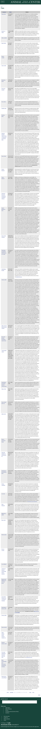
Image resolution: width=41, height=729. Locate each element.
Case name (4, 12)
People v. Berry (4, 14)
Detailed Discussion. (29, 657)
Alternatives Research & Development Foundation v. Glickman (4, 196)
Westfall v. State (4, 108)
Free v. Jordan (4, 101)
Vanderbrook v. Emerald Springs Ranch (4, 472)
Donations (7, 712)
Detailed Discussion (19, 276)
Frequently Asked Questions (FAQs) (12, 711)
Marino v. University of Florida (3, 440)
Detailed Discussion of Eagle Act (32, 501)
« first (8, 692)
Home (1, 6)
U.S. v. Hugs (3, 493)
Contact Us (6, 717)
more (39, 694)
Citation (10, 12)
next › (30, 692)
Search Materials (8, 708)
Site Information (7, 716)
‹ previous (11, 692)
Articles (6, 710)
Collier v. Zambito (4, 37)
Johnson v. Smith (4, 279)
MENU (2, 1)
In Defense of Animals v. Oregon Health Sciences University (4, 571)
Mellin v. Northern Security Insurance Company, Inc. (4, 635)
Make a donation (7, 718)
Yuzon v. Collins (4, 65)
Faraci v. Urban (4, 156)
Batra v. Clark (4, 520)
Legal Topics (7, 707)
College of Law (16, 726)
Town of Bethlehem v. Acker (3, 209)
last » (33, 692)
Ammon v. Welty (4, 615)
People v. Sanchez (4, 627)
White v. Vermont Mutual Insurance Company (4, 327)
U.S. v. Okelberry (4, 564)
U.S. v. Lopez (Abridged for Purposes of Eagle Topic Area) (4, 655)
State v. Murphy (4, 43)
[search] (18, 702)
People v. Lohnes (4, 534)
